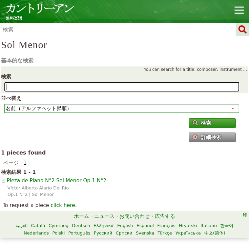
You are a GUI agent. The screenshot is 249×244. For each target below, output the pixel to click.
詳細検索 (207, 137)
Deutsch (81, 225)
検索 (6, 77)
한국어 (226, 225)
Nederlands (36, 233)
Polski (58, 233)
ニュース (104, 216)
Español (145, 225)
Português (79, 233)
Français (166, 225)
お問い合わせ (134, 216)
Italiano (209, 225)
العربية (22, 225)
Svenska (145, 233)
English (125, 225)
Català (38, 225)
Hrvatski (188, 225)
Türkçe (165, 233)
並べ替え (11, 98)
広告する (165, 216)
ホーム (81, 216)
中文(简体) (214, 233)
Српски (124, 233)
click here (62, 205)
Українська (188, 233)
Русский (103, 233)
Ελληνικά (104, 225)
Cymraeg (58, 225)
